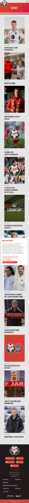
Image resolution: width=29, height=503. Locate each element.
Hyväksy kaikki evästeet (10, 262)
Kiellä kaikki (7, 259)
